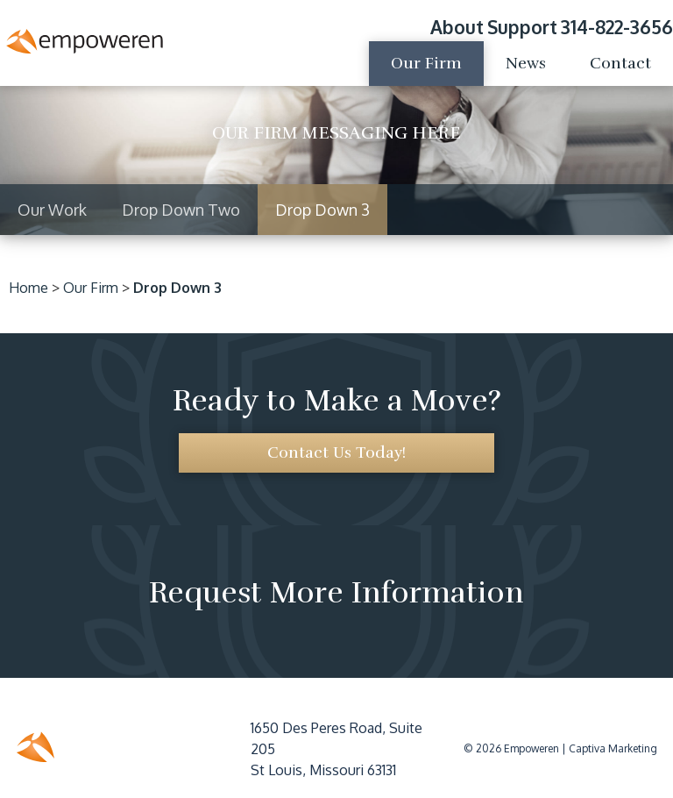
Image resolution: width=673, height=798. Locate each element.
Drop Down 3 (322, 209)
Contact (620, 63)
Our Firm (426, 63)
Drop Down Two (181, 209)
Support (522, 27)
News (526, 63)
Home (28, 287)
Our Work (52, 209)
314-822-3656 (617, 27)
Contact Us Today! (336, 452)
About (457, 27)
